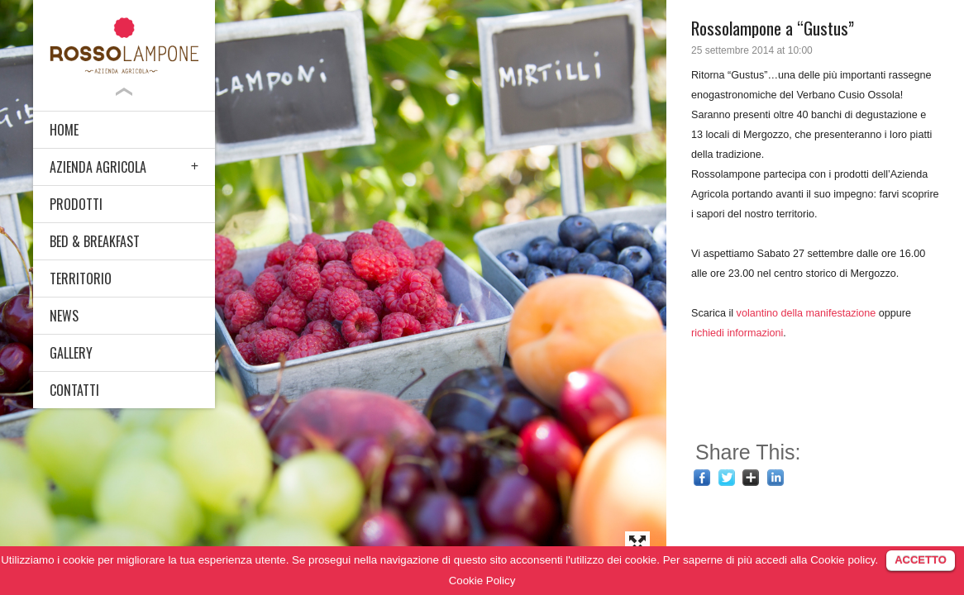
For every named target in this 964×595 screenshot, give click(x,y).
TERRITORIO (81, 278)
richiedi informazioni (737, 333)
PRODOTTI (76, 204)
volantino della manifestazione (806, 313)
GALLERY (71, 353)
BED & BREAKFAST (95, 241)
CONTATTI (74, 390)
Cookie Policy (482, 580)
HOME (64, 130)
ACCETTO (921, 560)
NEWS (64, 316)
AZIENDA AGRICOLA (98, 167)
